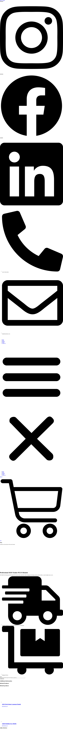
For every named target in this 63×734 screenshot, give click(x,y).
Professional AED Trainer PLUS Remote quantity (8, 652)
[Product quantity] (20, 653)
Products (3, 341)
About (3, 340)
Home (3, 339)
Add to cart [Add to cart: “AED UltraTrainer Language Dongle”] (6, 681)
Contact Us (4, 343)
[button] (31, 407)
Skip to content (2, 0)
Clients (3, 342)
